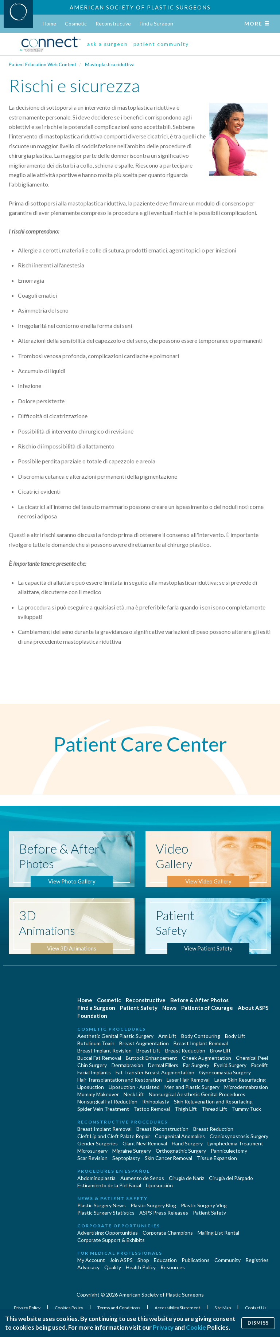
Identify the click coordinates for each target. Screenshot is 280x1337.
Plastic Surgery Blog (153, 1205)
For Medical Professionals (119, 1253)
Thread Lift (214, 1109)
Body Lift (235, 1036)
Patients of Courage (207, 1007)
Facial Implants (94, 1072)
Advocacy (88, 1267)
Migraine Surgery (131, 1151)
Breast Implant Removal (201, 1043)
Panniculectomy (229, 1151)
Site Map (223, 1307)
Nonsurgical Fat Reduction (107, 1101)
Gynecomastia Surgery (225, 1072)
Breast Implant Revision (104, 1050)
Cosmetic (76, 23)
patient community (161, 44)
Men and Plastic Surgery (191, 1087)
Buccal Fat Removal (99, 1058)
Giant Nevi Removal (144, 1143)
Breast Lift (148, 1050)
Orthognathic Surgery (181, 1151)
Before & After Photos (199, 1000)
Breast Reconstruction (162, 1129)
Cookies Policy (69, 1307)
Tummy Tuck (246, 1109)
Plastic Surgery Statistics (106, 1212)
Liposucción (159, 1185)
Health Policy (141, 1267)
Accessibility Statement (178, 1307)
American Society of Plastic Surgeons (140, 7)
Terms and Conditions (119, 1307)
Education (165, 1260)
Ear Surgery (196, 1065)
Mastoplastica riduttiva (110, 64)
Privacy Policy (27, 1307)
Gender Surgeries (97, 1143)
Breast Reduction (185, 1050)
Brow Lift (220, 1050)
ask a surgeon (107, 44)
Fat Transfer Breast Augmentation (155, 1072)
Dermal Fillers (163, 1065)
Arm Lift (167, 1036)
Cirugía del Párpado (231, 1178)
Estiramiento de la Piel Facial (109, 1185)
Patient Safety (139, 1007)
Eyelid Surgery (230, 1065)
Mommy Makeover (98, 1094)
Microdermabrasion (246, 1087)
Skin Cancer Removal (168, 1158)
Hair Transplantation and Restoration (119, 1080)
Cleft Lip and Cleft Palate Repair (113, 1136)
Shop (143, 1260)
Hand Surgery (187, 1143)
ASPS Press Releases (163, 1212)
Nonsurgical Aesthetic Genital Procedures (197, 1094)
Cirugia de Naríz (186, 1178)
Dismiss (258, 1323)
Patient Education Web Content (42, 64)
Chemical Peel (252, 1058)
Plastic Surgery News (101, 1205)
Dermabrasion (127, 1065)
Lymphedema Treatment (235, 1143)
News (169, 1007)
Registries (257, 1260)
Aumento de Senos (142, 1178)
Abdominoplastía (96, 1178)
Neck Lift (134, 1094)
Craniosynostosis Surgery (239, 1136)
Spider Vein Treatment (103, 1109)
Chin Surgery (92, 1065)
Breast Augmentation (144, 1043)
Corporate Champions (168, 1233)
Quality (112, 1267)
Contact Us (256, 1307)
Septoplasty (126, 1158)
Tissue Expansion (217, 1158)
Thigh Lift (186, 1109)
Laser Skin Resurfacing (240, 1080)
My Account (91, 1260)
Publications (196, 1260)
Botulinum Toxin (95, 1043)
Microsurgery (92, 1151)
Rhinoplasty (155, 1101)
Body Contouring (200, 1036)
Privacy (163, 1327)
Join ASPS (121, 1260)
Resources (172, 1267)
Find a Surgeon (156, 23)
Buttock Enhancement (151, 1058)
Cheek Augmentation (206, 1058)
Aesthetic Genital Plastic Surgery (115, 1036)
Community (227, 1260)
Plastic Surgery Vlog (204, 1205)
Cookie (196, 1327)
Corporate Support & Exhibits (111, 1240)
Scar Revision (92, 1158)
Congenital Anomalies (180, 1136)
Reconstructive (113, 23)
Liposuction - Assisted (134, 1087)
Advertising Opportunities (107, 1233)
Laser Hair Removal (188, 1080)
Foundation (92, 1015)
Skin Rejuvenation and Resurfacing (213, 1101)
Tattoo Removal (152, 1109)
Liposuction (90, 1087)
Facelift (259, 1065)
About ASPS (253, 1007)
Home (49, 23)
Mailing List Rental (218, 1233)
